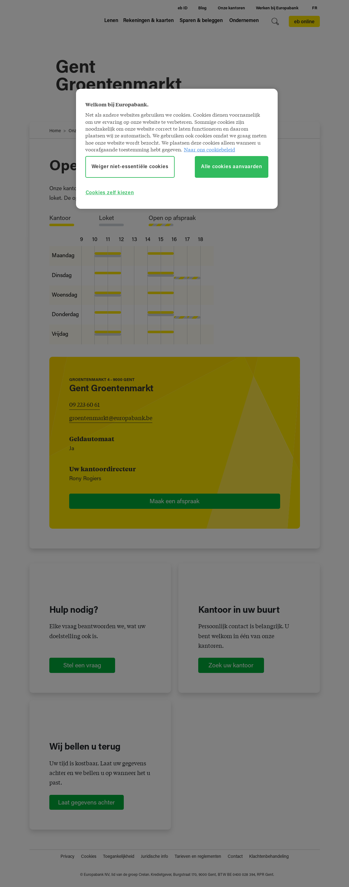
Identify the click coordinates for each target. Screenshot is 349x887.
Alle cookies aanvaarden (231, 166)
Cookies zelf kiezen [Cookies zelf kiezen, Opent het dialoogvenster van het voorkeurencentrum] (110, 192)
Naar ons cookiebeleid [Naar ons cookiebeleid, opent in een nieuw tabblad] (209, 149)
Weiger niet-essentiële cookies (130, 166)
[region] (177, 149)
